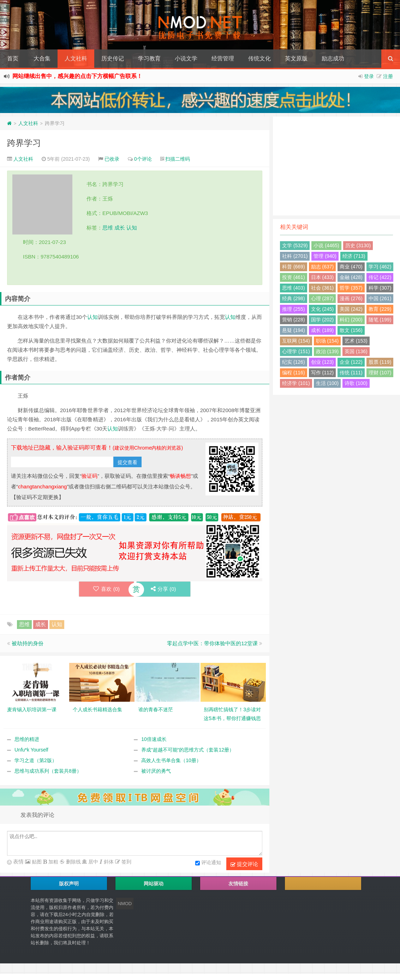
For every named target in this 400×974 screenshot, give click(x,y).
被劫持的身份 (27, 643)
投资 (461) (293, 277)
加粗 (52, 862)
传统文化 (259, 58)
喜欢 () (106, 589)
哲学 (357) (351, 288)
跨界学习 (24, 143)
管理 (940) (325, 256)
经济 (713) (353, 256)
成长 (119, 228)
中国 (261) (380, 298)
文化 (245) (322, 309)
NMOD (125, 903)
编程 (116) (293, 372)
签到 (125, 862)
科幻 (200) (351, 319)
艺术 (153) (356, 341)
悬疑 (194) (293, 330)
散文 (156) (351, 330)
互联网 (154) (296, 341)
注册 (388, 76)
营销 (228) (293, 319)
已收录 (112, 159)
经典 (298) (293, 298)
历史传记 (112, 58)
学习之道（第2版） (35, 760)
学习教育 (149, 58)
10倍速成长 (154, 739)
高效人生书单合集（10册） (171, 760)
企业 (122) (351, 362)
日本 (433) (322, 277)
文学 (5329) (295, 245)
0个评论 (143, 159)
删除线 (73, 862)
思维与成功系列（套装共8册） (48, 771)
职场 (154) (327, 341)
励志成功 (333, 58)
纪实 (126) (293, 362)
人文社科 (76, 58)
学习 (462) (380, 266)
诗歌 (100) (356, 383)
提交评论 (244, 864)
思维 (107, 228)
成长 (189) (322, 330)
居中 (92, 862)
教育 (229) (380, 309)
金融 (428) (351, 277)
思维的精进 (26, 739)
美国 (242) (351, 309)
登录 (369, 76)
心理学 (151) (296, 351)
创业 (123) (322, 362)
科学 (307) (380, 288)
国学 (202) (322, 319)
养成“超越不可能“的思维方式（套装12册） (187, 750)
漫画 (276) (351, 298)
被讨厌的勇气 (156, 771)
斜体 (108, 862)
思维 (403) (293, 288)
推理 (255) (293, 309)
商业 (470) (351, 266)
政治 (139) (327, 351)
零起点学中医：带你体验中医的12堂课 (212, 643)
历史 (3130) (358, 245)
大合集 (42, 58)
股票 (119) (380, 362)
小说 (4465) (326, 245)
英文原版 (296, 58)
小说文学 (186, 58)
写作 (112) (322, 372)
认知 (131, 228)
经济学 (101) (296, 383)
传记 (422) (380, 277)
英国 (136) (356, 351)
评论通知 (208, 863)
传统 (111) (351, 372)
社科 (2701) (295, 256)
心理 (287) (322, 298)
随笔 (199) (380, 319)
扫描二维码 (177, 159)
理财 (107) (380, 372)
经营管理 (222, 58)
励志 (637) (322, 266)
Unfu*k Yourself (31, 750)
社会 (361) (322, 288)
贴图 (36, 862)
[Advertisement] (336, 166)
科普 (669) (293, 266)
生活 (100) (327, 383)
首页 (12, 58)
